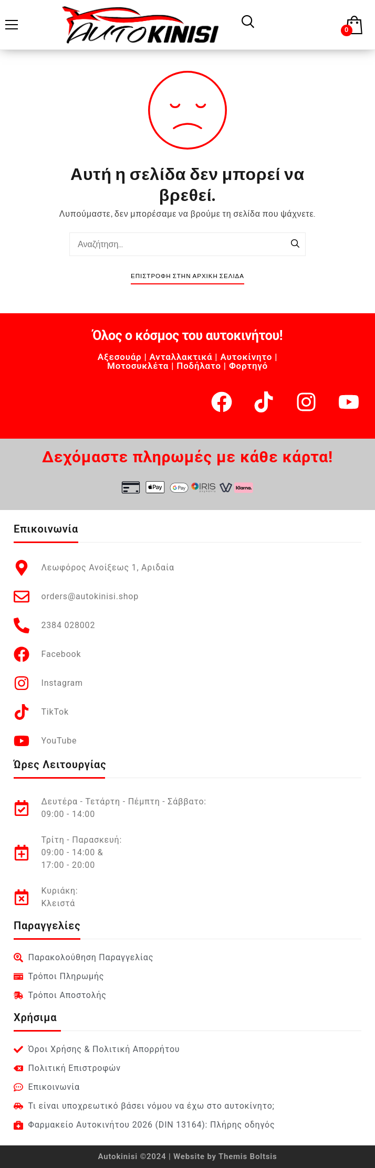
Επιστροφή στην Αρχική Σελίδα (187, 276)
